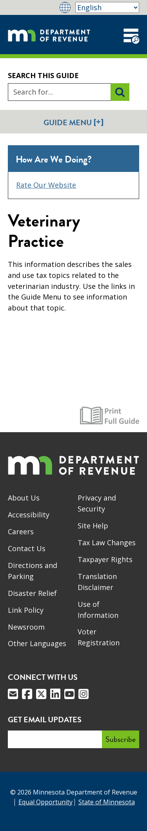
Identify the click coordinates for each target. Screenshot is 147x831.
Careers (21, 531)
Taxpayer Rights (105, 559)
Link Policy (26, 610)
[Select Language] (107, 7)
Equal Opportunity (45, 802)
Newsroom (26, 627)
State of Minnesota (106, 802)
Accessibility (28, 514)
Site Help (93, 525)
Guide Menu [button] (73, 122)
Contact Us (26, 548)
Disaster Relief (32, 593)
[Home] (49, 34)
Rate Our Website (46, 185)
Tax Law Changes (107, 542)
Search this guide (43, 75)
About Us (24, 497)
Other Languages (37, 643)
